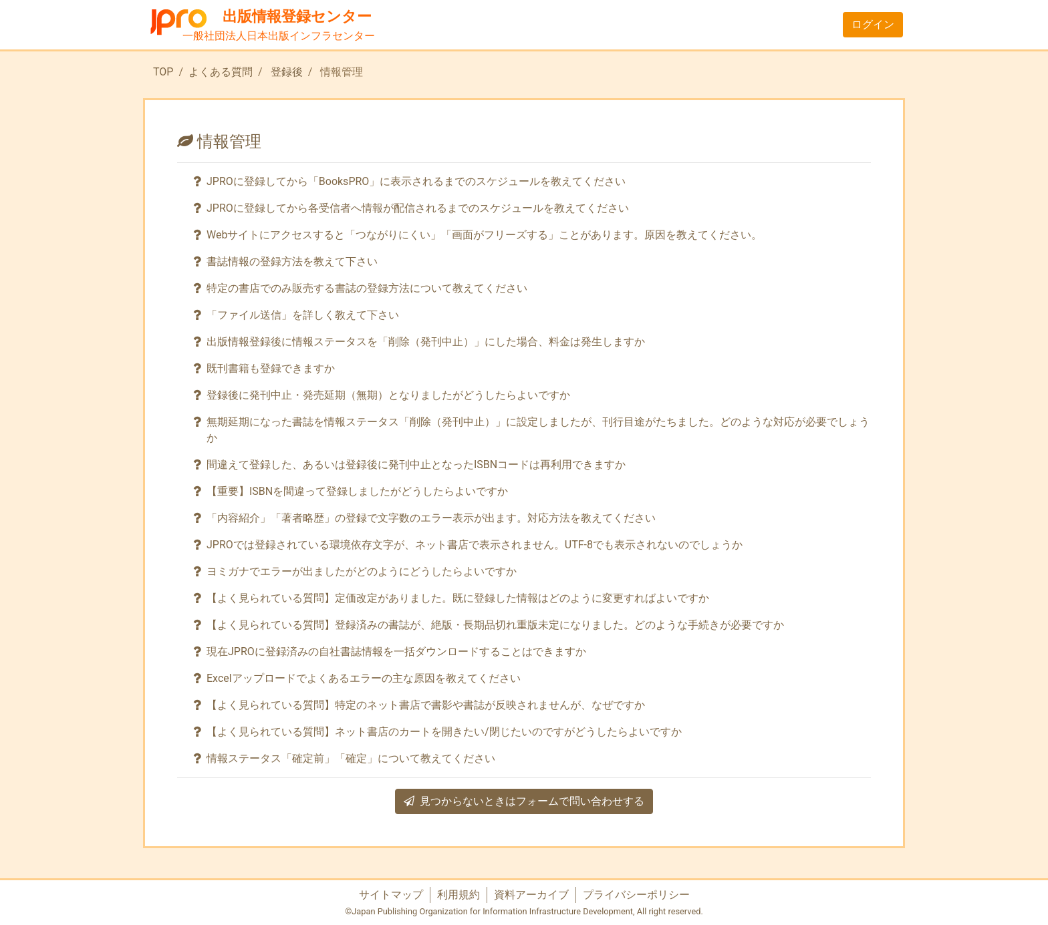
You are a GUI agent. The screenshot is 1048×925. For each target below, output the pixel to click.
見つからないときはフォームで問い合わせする (524, 801)
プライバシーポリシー (636, 894)
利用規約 (458, 894)
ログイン (873, 24)
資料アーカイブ (531, 894)
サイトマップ (391, 894)
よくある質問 (220, 71)
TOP (163, 71)
